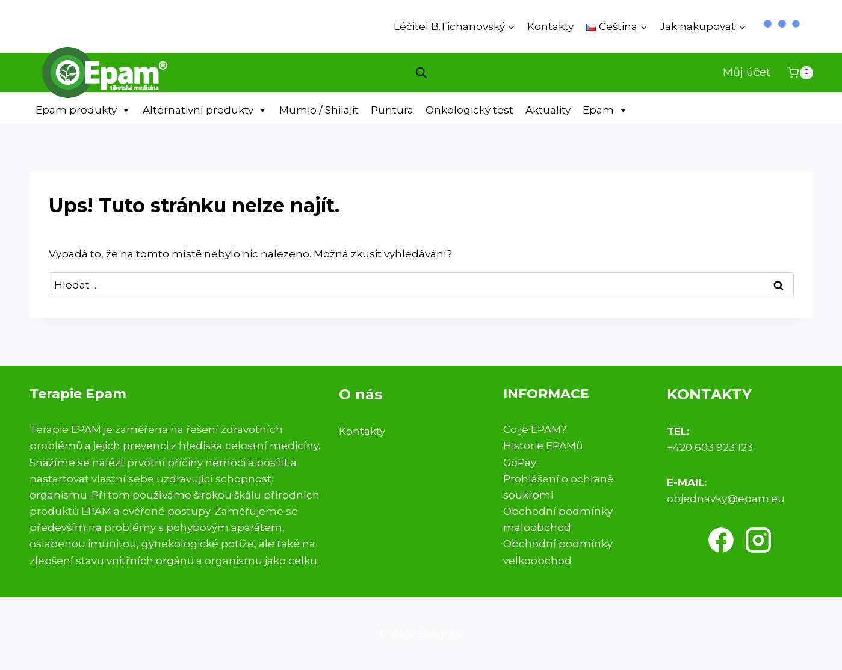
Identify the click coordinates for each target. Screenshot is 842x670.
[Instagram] (758, 540)
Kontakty (550, 26)
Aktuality (548, 110)
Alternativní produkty (205, 110)
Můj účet (746, 72)
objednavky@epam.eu (726, 499)
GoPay (519, 462)
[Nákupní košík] (800, 72)
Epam (605, 110)
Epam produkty (83, 110)
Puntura (392, 110)
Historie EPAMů (543, 446)
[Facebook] (721, 540)
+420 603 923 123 (710, 447)
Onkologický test (469, 110)
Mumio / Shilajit (319, 110)
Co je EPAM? (534, 429)
